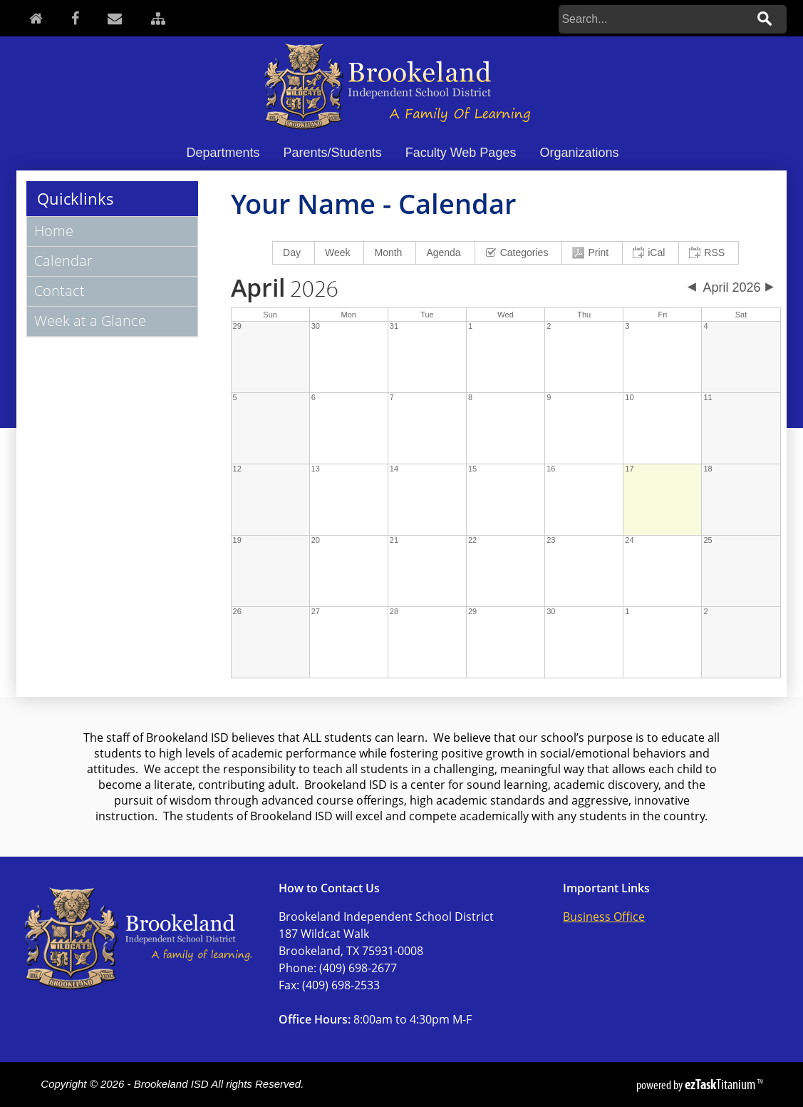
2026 (284, 289)
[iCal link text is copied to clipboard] (651, 253)
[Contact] (115, 18)
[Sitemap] (158, 18)
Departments (223, 153)
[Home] (36, 18)
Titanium (721, 1084)
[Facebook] (75, 18)
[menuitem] (294, 253)
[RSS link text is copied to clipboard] (708, 253)
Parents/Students (333, 153)
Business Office (604, 916)
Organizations (578, 153)
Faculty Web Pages (461, 153)
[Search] (653, 19)
